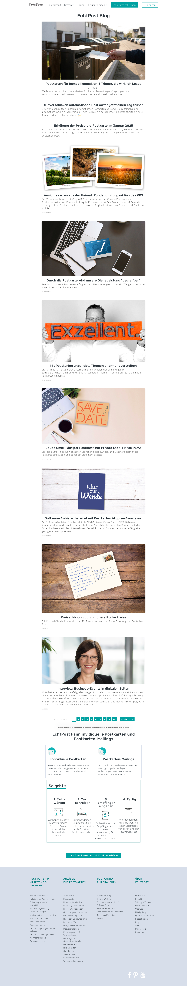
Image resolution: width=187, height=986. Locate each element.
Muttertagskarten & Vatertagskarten (71, 933)
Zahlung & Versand (143, 902)
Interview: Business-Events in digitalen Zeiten (93, 688)
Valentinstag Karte (71, 957)
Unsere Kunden (142, 905)
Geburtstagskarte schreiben (75, 912)
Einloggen (150, 4)
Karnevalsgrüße (69, 922)
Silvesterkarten (69, 954)
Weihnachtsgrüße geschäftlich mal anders (42, 929)
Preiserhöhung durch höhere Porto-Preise (93, 617)
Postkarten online (37, 921)
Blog (137, 922)
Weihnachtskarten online (74, 961)
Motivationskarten (71, 929)
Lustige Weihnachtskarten (74, 925)
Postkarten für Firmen (39, 918)
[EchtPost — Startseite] (36, 5)
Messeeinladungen (38, 911)
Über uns (139, 909)
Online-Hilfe (140, 895)
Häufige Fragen (141, 912)
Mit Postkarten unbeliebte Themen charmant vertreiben (93, 366)
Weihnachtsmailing (38, 938)
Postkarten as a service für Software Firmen (108, 903)
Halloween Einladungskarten (75, 919)
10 (114, 719)
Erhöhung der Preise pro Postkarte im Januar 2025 (93, 125)
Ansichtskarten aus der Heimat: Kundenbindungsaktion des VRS (93, 195)
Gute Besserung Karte (72, 915)
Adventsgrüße (69, 895)
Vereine (100, 918)
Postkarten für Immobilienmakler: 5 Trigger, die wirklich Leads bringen (93, 85)
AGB (137, 925)
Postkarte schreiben (124, 4)
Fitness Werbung (104, 895)
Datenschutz (140, 929)
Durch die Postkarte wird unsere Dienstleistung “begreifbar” (93, 280)
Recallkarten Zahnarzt (106, 908)
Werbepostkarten (37, 941)
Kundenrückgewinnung (39, 908)
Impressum (140, 932)
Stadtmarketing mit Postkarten (110, 911)
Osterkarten (68, 951)
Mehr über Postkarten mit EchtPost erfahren (93, 855)
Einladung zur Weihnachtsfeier (42, 899)
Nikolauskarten (69, 948)
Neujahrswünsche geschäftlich (43, 915)
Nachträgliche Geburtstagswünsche (72, 939)
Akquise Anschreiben (39, 895)
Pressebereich (141, 919)
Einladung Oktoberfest (73, 902)
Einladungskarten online (73, 905)
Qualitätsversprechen (144, 915)
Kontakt (138, 899)
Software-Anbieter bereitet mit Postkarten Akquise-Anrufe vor (93, 518)
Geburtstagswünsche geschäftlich (39, 903)
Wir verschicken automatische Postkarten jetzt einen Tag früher (93, 105)
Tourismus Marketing (106, 915)
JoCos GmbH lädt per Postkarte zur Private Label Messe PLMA (94, 448)
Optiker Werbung (104, 899)
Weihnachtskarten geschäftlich (43, 934)
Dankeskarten (69, 899)
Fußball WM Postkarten (73, 909)
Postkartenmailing (37, 925)
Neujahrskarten (69, 944)
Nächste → (127, 719)
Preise (81, 4)
